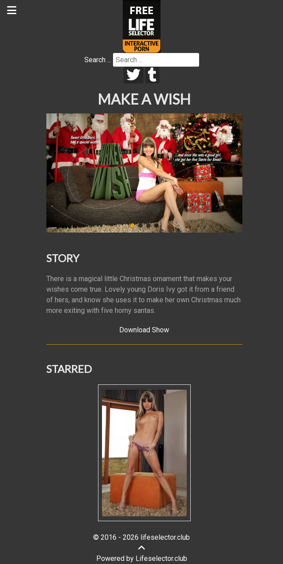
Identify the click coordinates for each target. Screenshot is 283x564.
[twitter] (133, 75)
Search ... (97, 60)
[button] (132, 225)
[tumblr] (152, 75)
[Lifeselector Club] (142, 26)
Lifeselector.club (161, 558)
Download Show (144, 330)
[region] (144, 173)
